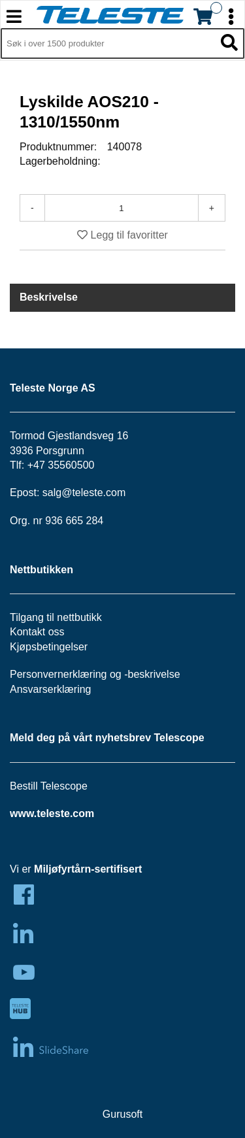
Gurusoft (122, 1114)
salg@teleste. (74, 492)
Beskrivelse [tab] (49, 297)
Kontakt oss (37, 631)
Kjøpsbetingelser (49, 646)
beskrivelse (154, 674)
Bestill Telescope (49, 786)
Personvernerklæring (58, 674)
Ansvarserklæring (50, 689)
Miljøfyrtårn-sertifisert (88, 869)
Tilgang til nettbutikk (56, 617)
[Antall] (121, 208)
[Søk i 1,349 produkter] (108, 44)
